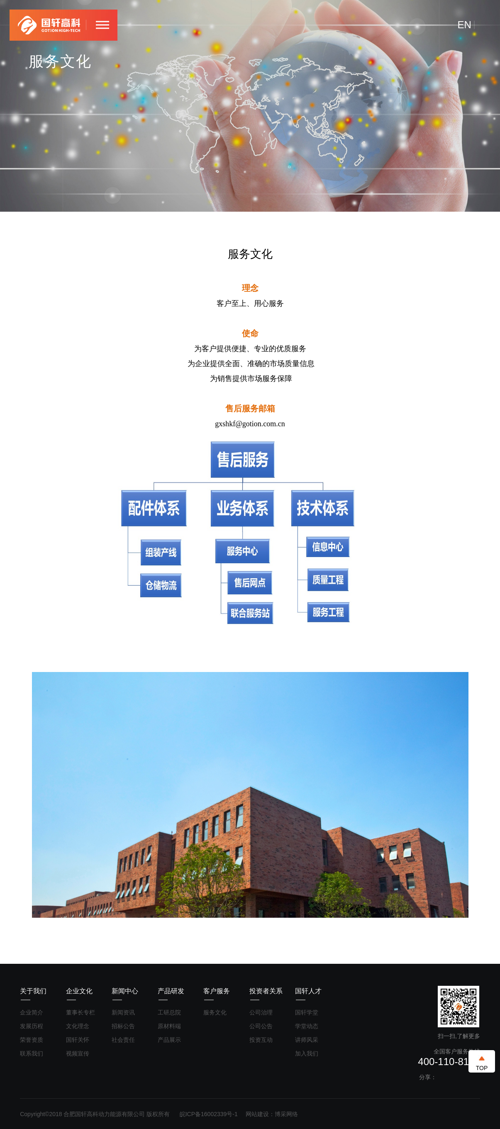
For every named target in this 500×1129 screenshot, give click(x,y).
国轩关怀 (77, 1039)
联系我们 (31, 1053)
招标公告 (123, 1026)
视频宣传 (77, 1053)
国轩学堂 (306, 1012)
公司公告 (261, 1026)
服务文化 (215, 1012)
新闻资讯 (123, 1012)
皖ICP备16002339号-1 (209, 1114)
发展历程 (31, 1026)
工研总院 (169, 1012)
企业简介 (31, 1012)
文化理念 (77, 1026)
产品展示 (169, 1039)
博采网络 (286, 1114)
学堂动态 (306, 1026)
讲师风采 (306, 1039)
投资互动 (261, 1039)
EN (464, 24)
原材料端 (169, 1026)
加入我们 (306, 1053)
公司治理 (261, 1012)
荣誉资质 (31, 1039)
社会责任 (123, 1039)
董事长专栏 (80, 1012)
